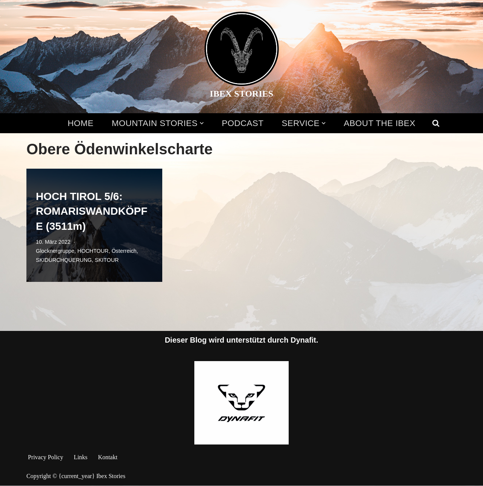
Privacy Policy (45, 457)
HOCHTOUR (93, 251)
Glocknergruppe (55, 251)
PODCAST (243, 123)
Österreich (124, 251)
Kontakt (108, 457)
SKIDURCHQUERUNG (64, 260)
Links (81, 457)
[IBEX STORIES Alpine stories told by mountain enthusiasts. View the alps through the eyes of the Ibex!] (242, 57)
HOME (80, 123)
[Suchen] (436, 123)
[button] (201, 123)
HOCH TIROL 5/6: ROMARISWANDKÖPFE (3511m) (92, 211)
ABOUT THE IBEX (380, 123)
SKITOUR (107, 260)
